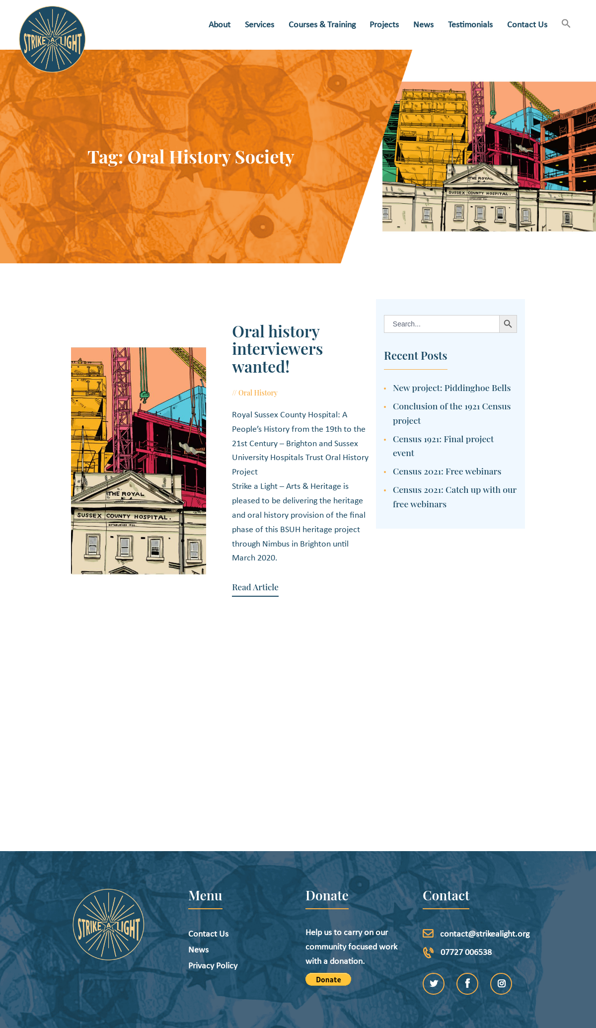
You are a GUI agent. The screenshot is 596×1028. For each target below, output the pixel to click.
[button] (566, 24)
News (198, 904)
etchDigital (331, 1015)
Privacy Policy (212, 920)
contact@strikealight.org (484, 888)
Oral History (242, 375)
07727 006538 (466, 906)
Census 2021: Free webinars (447, 470)
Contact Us (208, 888)
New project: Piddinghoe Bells (452, 387)
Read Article (240, 541)
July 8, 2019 (290, 375)
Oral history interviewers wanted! (292, 339)
